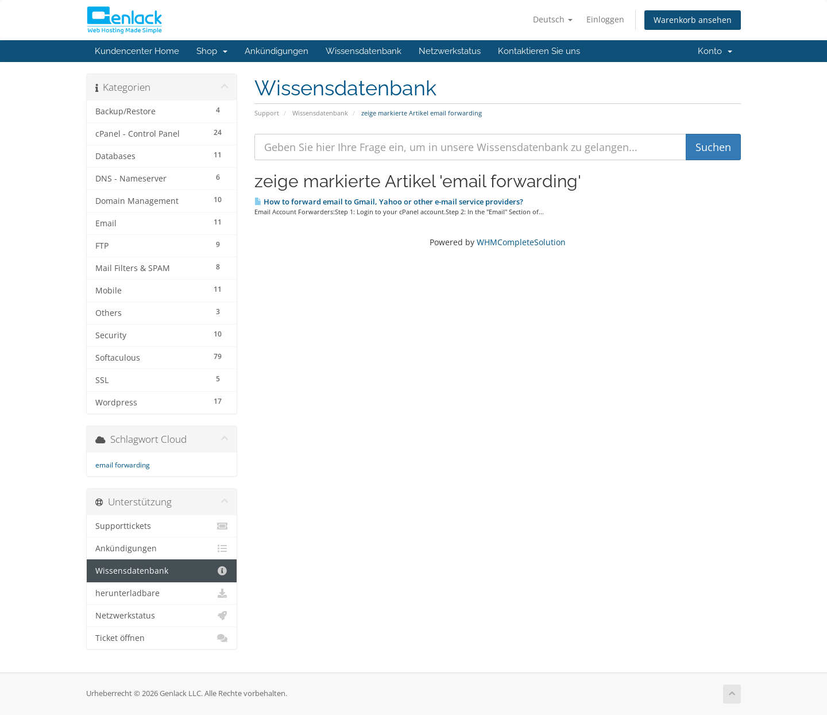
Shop (211, 51)
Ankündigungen (276, 51)
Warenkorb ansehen (693, 19)
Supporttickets (161, 526)
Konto (715, 51)
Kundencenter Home (137, 51)
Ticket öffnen (161, 638)
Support (266, 113)
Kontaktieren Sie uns (539, 51)
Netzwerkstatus (450, 51)
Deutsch (553, 19)
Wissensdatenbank (363, 51)
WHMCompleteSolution (521, 242)
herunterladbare (161, 593)
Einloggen (605, 19)
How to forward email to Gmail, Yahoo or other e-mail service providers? (388, 201)
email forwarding (122, 465)
